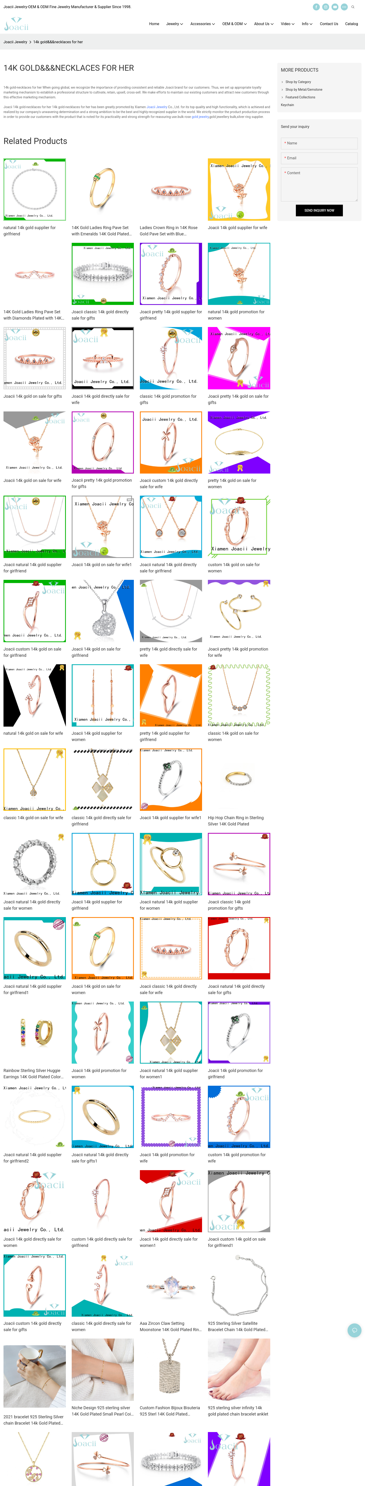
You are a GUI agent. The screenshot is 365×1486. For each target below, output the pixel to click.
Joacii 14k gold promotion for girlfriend (235, 1073)
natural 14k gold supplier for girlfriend (29, 230)
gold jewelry (200, 117)
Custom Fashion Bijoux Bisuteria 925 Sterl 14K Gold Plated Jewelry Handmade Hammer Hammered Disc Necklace (170, 1411)
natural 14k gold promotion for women (236, 315)
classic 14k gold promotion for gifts (168, 399)
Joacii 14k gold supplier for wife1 (171, 817)
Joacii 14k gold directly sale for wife (101, 399)
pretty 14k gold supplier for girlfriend (165, 736)
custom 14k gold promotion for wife (237, 1157)
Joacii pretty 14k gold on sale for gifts (238, 399)
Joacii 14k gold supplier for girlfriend (97, 905)
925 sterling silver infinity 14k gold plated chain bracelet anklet (238, 1410)
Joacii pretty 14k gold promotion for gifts (102, 483)
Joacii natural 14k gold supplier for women (169, 905)
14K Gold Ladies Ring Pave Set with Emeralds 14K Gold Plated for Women (100, 231)
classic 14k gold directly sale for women (101, 1326)
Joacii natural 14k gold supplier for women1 (169, 1073)
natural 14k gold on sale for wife (33, 733)
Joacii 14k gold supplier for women (97, 736)
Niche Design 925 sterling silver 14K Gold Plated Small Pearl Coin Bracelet (102, 1411)
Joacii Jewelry (15, 42)
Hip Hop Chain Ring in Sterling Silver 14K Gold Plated (236, 820)
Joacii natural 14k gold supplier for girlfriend (32, 567)
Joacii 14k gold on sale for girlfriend (96, 652)
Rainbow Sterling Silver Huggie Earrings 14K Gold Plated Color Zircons (32, 1074)
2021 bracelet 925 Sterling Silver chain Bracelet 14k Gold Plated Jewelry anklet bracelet (33, 1420)
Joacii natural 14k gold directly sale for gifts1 (100, 1157)
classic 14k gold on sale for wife (33, 817)
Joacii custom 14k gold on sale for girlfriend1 (237, 1242)
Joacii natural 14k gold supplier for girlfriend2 (32, 1157)
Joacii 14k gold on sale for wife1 (102, 564)
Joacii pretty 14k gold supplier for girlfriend (171, 315)
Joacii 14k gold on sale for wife (32, 480)
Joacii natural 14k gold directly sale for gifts (236, 989)
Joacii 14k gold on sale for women (96, 989)
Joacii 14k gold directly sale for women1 (169, 1242)
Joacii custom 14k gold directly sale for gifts (32, 1326)
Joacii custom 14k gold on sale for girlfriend (32, 652)
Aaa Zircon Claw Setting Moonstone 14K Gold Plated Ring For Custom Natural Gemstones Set (170, 1327)
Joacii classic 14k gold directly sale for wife (168, 989)
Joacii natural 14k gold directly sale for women (31, 905)
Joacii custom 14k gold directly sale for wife (169, 483)
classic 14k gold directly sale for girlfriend (101, 820)
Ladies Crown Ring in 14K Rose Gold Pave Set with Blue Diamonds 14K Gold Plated (169, 231)
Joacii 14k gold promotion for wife (167, 1157)
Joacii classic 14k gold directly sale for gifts (100, 315)
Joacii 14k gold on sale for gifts (32, 396)
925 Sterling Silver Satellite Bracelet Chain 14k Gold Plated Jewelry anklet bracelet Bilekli (236, 1327)
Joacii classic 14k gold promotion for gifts (229, 905)
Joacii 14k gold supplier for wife (237, 227)
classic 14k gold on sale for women (233, 736)
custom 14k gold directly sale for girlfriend (102, 1242)
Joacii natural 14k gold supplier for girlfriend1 (32, 989)
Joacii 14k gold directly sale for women (32, 1242)
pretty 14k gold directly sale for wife (168, 652)
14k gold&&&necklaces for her (58, 42)
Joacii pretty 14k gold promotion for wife (238, 652)
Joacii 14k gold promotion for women (99, 1073)
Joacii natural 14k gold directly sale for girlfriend (168, 567)
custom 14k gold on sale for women (234, 567)
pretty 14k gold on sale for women (232, 483)
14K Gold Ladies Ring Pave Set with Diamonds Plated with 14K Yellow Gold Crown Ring (32, 315)
